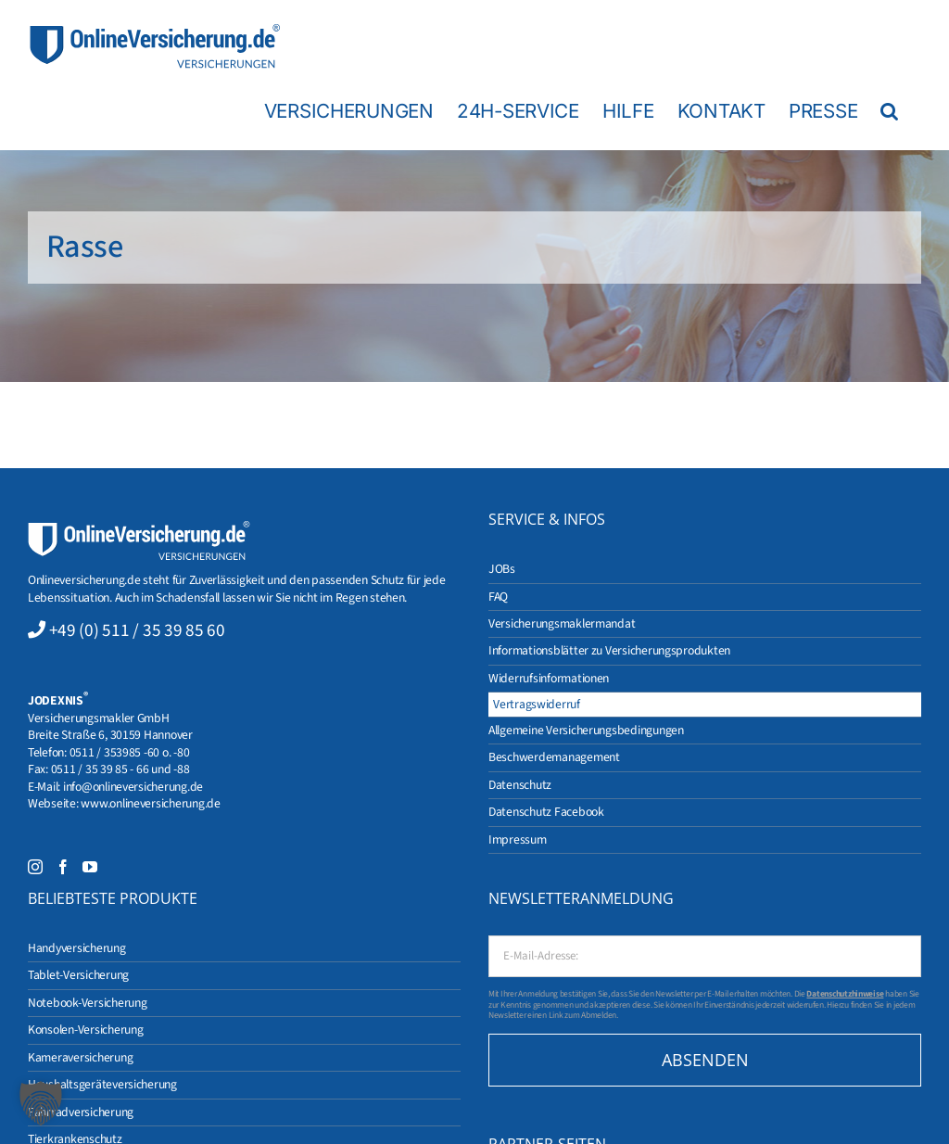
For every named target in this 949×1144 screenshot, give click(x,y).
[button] (889, 110)
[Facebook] (63, 866)
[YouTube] (89, 866)
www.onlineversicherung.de (150, 803)
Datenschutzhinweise (844, 993)
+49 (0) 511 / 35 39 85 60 (137, 630)
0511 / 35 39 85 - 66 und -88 (120, 769)
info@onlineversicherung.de (133, 786)
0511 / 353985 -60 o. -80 (130, 752)
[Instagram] (35, 866)
